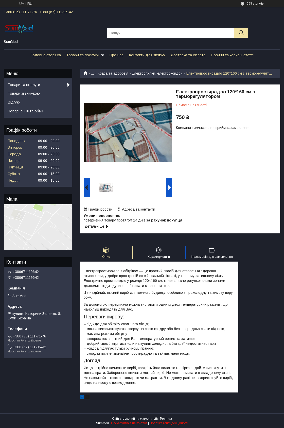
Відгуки (14, 102)
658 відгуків (255, 3)
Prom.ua (166, 418)
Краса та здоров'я (113, 73)
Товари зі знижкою (24, 93)
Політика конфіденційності (169, 423)
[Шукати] (241, 33)
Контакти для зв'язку (147, 55)
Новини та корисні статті (232, 55)
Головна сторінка (45, 55)
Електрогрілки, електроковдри (157, 73)
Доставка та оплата (188, 55)
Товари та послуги (82, 55)
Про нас (116, 55)
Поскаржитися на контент (129, 423)
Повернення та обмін (26, 111)
